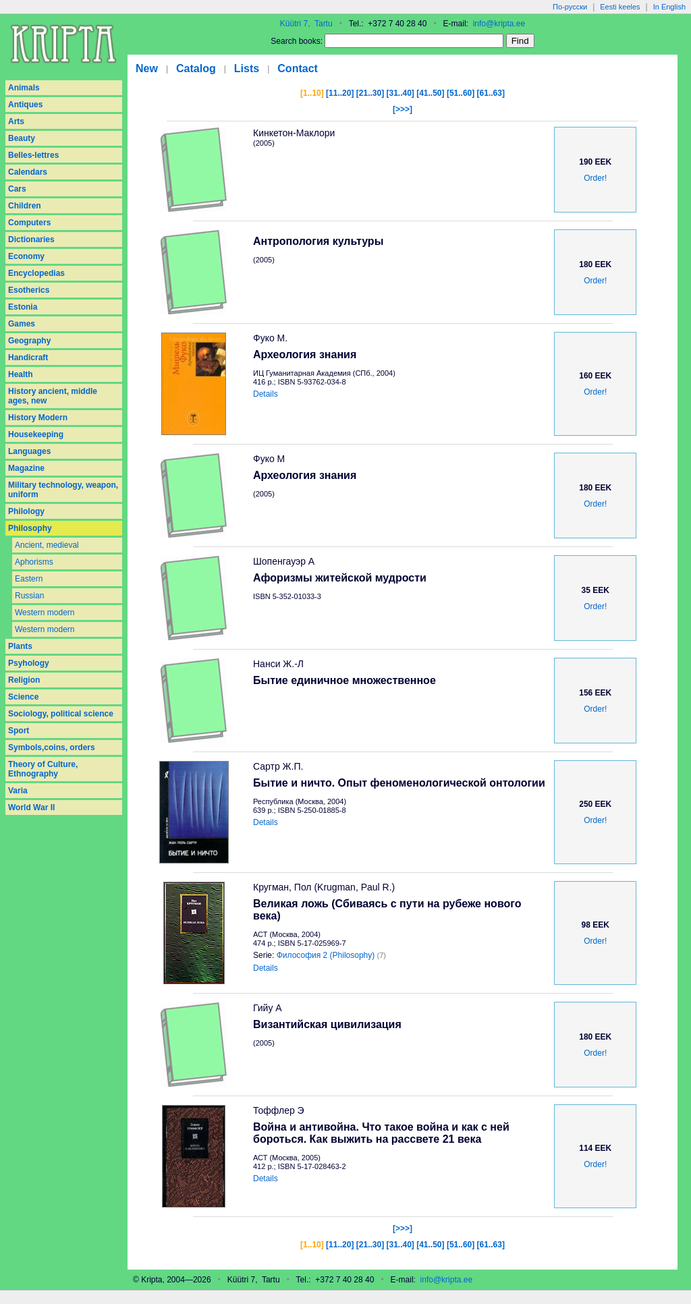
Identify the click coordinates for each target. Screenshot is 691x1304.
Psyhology (28, 663)
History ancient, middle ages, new (52, 396)
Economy (26, 256)
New (147, 68)
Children (24, 205)
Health (20, 374)
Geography (29, 340)
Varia (18, 790)
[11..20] (340, 93)
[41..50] (430, 93)
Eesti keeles (620, 7)
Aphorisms (34, 562)
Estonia (22, 307)
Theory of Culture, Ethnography (43, 769)
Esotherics (28, 290)
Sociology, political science (60, 713)
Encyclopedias (36, 273)
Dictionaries (31, 239)
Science (23, 697)
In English (669, 7)
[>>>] (402, 109)
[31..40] (400, 93)
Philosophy (30, 528)
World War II (31, 807)
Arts (16, 121)
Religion (24, 680)
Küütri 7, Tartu (306, 23)
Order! (595, 178)
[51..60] (460, 93)
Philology (26, 511)
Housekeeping (35, 434)
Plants (20, 646)
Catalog (196, 68)
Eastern (29, 579)
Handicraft (28, 357)
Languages (29, 451)
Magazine (26, 468)
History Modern (37, 417)
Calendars (27, 172)
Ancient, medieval (47, 545)
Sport (18, 730)
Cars (17, 189)
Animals (24, 87)
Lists (246, 68)
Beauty (21, 138)
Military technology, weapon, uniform (63, 489)
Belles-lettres (33, 155)
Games (21, 324)
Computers (29, 222)
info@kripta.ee (499, 23)
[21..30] (370, 93)
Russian (29, 595)
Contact (297, 68)
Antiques (25, 104)
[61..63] (491, 93)
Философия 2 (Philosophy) (326, 955)
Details (265, 394)
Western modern (44, 612)
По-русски (570, 7)
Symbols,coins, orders (51, 747)
